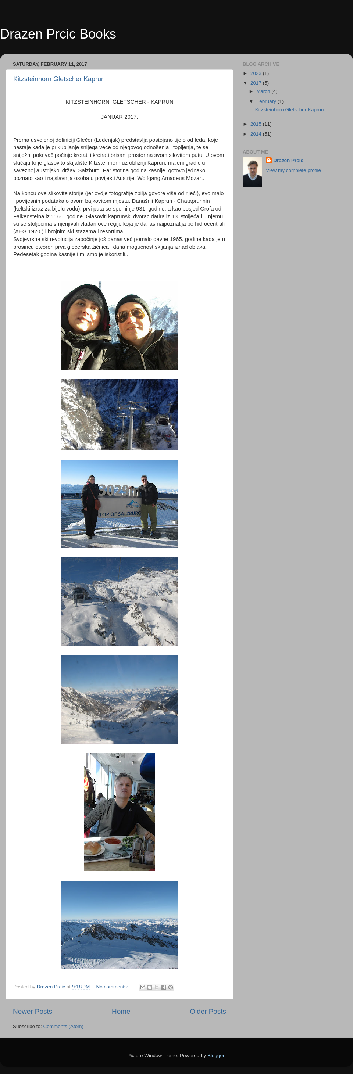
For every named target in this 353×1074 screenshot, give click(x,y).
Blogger (215, 1055)
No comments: (113, 986)
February (267, 101)
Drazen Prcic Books (58, 34)
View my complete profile (293, 170)
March (263, 91)
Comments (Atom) (63, 1026)
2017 (256, 83)
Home (121, 1011)
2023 (256, 73)
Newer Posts (32, 1011)
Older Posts (208, 1011)
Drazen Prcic (288, 160)
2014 (256, 134)
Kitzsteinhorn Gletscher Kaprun (59, 79)
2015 (256, 124)
